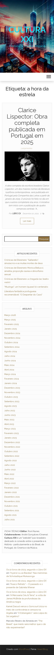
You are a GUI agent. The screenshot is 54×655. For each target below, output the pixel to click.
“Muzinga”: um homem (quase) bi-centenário (26, 287)
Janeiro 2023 (10, 438)
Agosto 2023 (10, 406)
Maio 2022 (9, 474)
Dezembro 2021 (12, 497)
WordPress (24, 649)
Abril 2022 (9, 478)
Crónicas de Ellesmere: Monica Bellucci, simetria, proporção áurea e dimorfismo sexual (24, 271)
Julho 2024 (9, 356)
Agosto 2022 (10, 460)
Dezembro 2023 (12, 388)
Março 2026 (10, 315)
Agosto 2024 (10, 351)
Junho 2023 (10, 415)
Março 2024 (10, 374)
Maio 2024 (9, 365)
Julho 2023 (9, 410)
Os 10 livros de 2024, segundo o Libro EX (26, 569)
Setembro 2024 (11, 347)
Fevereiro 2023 (11, 433)
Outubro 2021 (11, 506)
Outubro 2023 (11, 397)
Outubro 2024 (11, 342)
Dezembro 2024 (12, 333)
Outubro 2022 (11, 451)
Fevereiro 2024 (11, 379)
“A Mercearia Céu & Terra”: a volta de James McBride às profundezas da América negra (26, 598)
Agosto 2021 (10, 515)
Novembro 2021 (12, 501)
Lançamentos (26, 148)
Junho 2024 (10, 360)
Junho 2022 (10, 469)
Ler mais (27, 221)
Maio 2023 (9, 419)
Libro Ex (16, 213)
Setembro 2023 (11, 401)
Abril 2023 (9, 424)
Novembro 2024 (12, 338)
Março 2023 (10, 428)
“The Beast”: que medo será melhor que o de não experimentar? (26, 624)
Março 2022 (10, 483)
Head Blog (42, 649)
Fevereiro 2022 (11, 488)
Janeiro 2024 (10, 383)
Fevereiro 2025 (11, 324)
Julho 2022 (9, 465)
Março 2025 (10, 319)
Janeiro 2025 (10, 329)
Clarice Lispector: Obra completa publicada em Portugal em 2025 (27, 126)
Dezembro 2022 (12, 442)
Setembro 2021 (11, 510)
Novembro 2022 (12, 447)
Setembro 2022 (11, 456)
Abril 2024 (9, 369)
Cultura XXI (27, 34)
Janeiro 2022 (10, 492)
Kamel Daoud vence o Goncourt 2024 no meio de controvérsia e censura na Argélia (26, 609)
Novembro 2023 (12, 392)
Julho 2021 (9, 519)
